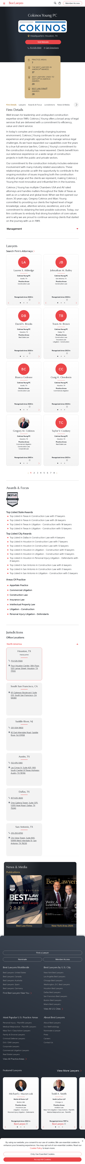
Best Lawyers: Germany (13, 988)
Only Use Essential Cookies (42, 1154)
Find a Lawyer (42, 953)
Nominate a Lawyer (52, 1031)
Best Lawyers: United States (14, 972)
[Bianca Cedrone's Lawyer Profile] (24, 372)
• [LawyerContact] (27, 302)
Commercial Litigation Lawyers (16, 1050)
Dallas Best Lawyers (52, 992)
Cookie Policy (36, 1148)
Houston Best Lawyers (53, 988)
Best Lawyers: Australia (12, 980)
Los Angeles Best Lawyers (54, 976)
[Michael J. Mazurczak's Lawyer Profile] (20, 1088)
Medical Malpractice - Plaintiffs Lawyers (19, 1027)
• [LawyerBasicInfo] (20, 302)
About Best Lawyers (52, 1023)
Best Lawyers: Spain (11, 984)
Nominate (22, 959)
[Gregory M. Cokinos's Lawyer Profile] (24, 425)
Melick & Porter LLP (21, 1099)
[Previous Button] (8, 279)
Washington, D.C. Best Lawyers (57, 984)
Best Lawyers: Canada (12, 976)
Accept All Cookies (42, 1159)
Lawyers (22, 105)
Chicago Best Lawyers (53, 980)
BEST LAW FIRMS (39, 89)
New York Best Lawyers (53, 972)
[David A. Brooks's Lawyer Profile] (24, 318)
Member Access (63, 959)
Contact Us (48, 1042)
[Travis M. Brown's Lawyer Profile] (61, 318)
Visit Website (43, 42)
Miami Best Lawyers (52, 1004)
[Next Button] (39, 279)
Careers (47, 1038)
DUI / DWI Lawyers (11, 1042)
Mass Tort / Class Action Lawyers (16, 1031)
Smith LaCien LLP (59, 1099)
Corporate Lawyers (11, 1046)
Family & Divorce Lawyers (14, 1034)
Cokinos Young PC (23, 276)
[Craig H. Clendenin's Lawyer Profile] (61, 372)
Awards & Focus (35, 105)
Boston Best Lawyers (52, 1000)
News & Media (63, 105)
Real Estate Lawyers (11, 1054)
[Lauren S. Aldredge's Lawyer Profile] (24, 265)
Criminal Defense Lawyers (14, 1038)
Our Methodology (51, 1027)
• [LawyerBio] (23, 302)
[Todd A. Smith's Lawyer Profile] (58, 1088)
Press (46, 1034)
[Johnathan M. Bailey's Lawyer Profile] (61, 265)
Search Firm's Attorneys (20, 251)
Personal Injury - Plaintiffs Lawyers (17, 1023)
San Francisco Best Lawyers (55, 996)
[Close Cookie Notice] (83, 1141)
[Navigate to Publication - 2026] (24, 901)
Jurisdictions (49, 105)
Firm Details (11, 105)
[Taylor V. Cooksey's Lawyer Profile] (61, 425)
